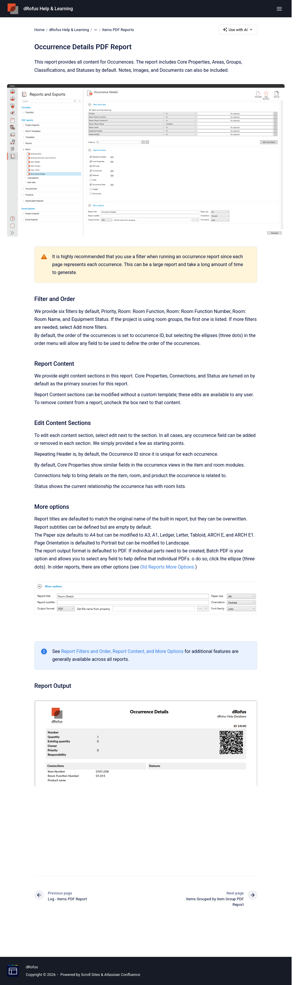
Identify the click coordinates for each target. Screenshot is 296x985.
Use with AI (238, 29)
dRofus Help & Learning (48, 8)
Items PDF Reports (118, 29)
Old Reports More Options (167, 567)
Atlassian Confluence (122, 974)
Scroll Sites (90, 974)
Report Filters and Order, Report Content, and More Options (122, 651)
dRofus (32, 967)
